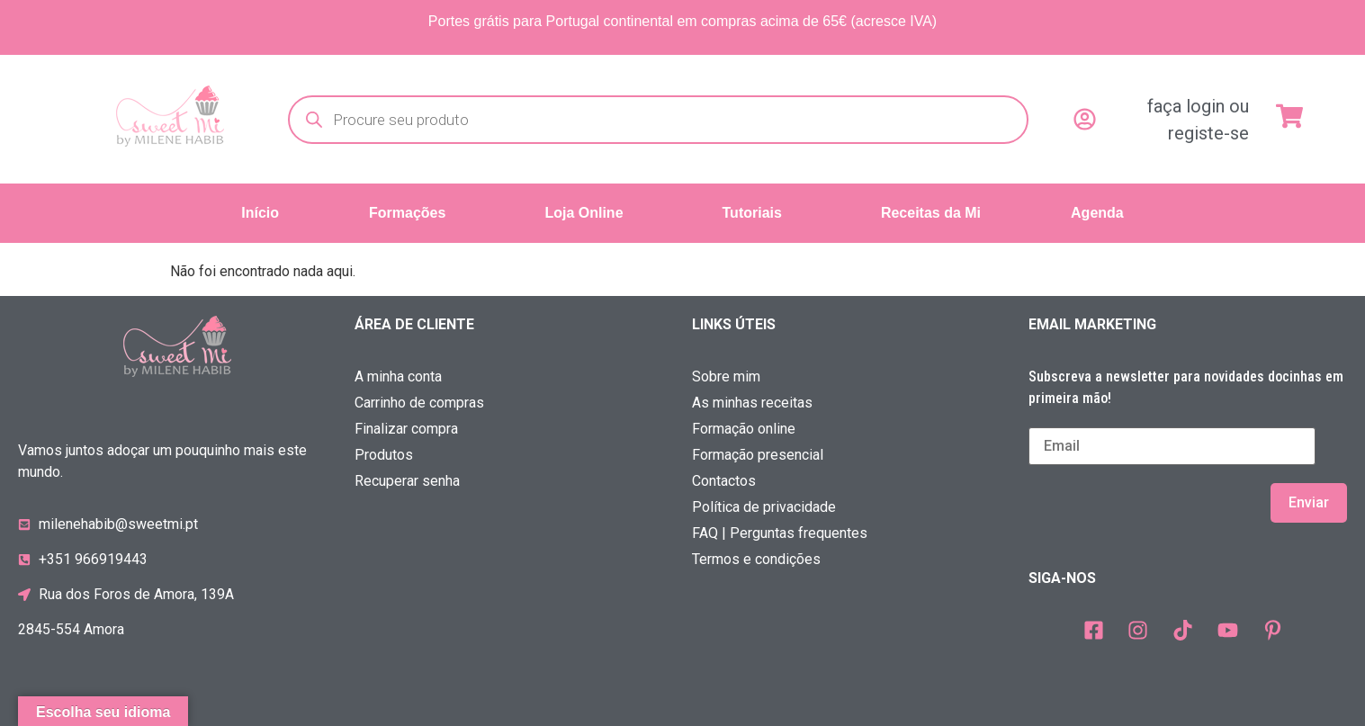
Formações (407, 212)
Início (260, 212)
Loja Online (583, 212)
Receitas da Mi (931, 212)
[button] (411, 213)
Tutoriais (752, 212)
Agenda (1097, 212)
